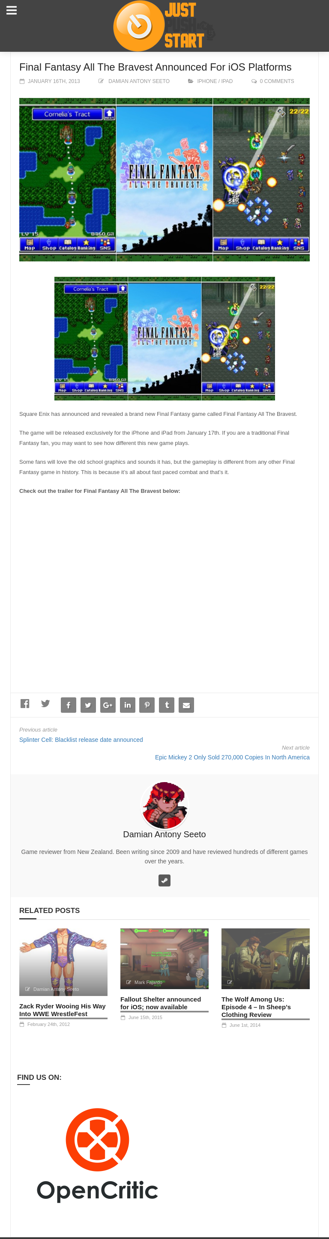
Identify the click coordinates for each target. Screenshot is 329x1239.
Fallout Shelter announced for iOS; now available (160, 1003)
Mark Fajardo (148, 982)
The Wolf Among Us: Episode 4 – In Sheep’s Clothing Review (256, 1007)
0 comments (277, 81)
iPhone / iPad (215, 81)
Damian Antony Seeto (139, 81)
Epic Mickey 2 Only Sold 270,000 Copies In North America (232, 757)
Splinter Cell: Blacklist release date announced (81, 739)
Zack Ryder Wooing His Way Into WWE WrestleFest (62, 1009)
